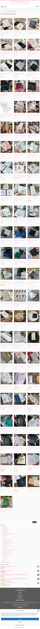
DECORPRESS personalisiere (20, 2)
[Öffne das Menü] (36, 6)
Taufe (3, 558)
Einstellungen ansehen (20, 625)
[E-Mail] (2, 7)
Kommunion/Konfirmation (7, 542)
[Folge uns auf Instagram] (6, 7)
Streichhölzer (5, 555)
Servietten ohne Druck (7, 552)
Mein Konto (20, 592)
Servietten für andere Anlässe (8, 549)
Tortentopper (5, 559)
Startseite (3, 11)
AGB (20, 594)
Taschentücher (5, 556)
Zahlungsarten (20, 595)
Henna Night (5, 538)
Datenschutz (22, 627)
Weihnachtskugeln (6, 562)
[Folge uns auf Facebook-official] (4, 7)
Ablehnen (20, 622)
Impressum (20, 598)
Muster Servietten (6, 545)
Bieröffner (4, 528)
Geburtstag (4, 535)
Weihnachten (5, 561)
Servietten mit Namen (6, 551)
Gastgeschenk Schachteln (7, 534)
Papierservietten (5, 546)
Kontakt (20, 593)
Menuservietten (5, 544)
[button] (38, 610)
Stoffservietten (5, 554)
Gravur (3, 536)
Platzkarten (4, 548)
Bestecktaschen (5, 526)
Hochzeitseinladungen (7, 539)
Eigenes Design (5, 532)
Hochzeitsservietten (6, 541)
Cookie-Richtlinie (17, 627)
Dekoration (4, 531)
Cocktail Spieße (5, 529)
